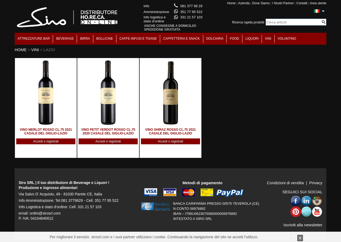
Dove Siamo (261, 3)
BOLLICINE (104, 38)
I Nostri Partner (283, 3)
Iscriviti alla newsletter (302, 225)
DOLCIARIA (215, 38)
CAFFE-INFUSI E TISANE (138, 38)
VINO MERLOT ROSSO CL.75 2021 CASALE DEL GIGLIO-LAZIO (46, 131)
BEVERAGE (65, 38)
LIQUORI (252, 38)
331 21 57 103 (191, 17)
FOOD (234, 38)
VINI (268, 38)
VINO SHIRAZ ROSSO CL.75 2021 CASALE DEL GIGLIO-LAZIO (170, 131)
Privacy (315, 183)
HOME (21, 49)
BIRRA (85, 38)
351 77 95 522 (191, 12)
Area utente (318, 3)
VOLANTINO (287, 38)
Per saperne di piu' (274, 237)
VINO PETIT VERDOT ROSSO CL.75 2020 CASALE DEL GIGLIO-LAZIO (108, 131)
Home (231, 3)
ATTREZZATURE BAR (34, 38)
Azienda (244, 3)
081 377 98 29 (191, 6)
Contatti (301, 3)
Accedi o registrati (45, 141)
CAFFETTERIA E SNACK (181, 38)
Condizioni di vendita (285, 183)
